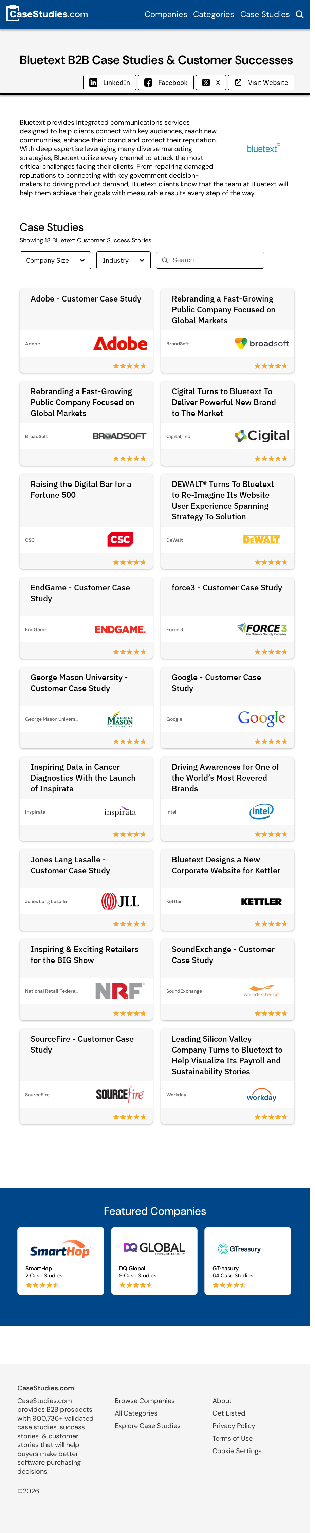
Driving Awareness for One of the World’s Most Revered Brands (225, 777)
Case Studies (265, 14)
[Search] (215, 260)
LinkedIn (109, 82)
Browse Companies (145, 1400)
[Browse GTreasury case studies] (247, 1261)
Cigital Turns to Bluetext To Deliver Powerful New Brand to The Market (224, 402)
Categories (213, 14)
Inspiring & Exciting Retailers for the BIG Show (84, 954)
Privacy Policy (233, 1425)
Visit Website (261, 82)
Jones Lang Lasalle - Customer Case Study (70, 865)
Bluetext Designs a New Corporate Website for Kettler (226, 865)
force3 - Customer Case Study (227, 587)
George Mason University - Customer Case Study (79, 682)
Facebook (166, 82)
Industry (123, 260)
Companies (166, 14)
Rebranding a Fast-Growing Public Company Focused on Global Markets (224, 309)
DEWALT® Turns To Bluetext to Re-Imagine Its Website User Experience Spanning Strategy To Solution (223, 500)
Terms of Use (232, 1438)
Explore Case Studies (148, 1425)
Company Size (55, 260)
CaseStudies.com (45, 1388)
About (222, 1400)
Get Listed (228, 1413)
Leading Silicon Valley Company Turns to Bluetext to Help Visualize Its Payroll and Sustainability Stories (227, 1055)
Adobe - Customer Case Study (86, 298)
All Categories (136, 1413)
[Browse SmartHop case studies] (60, 1261)
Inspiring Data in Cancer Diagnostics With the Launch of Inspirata (83, 777)
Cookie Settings (237, 1450)
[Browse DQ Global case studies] (154, 1261)
